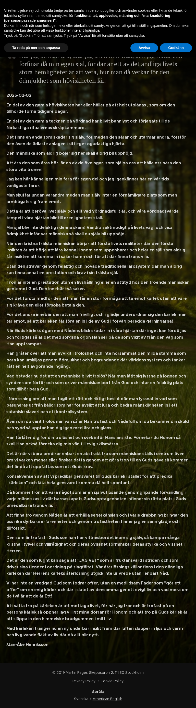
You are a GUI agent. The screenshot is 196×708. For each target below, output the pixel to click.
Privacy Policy (83, 681)
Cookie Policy (112, 681)
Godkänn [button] (176, 48)
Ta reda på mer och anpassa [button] (36, 48)
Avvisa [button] (144, 48)
